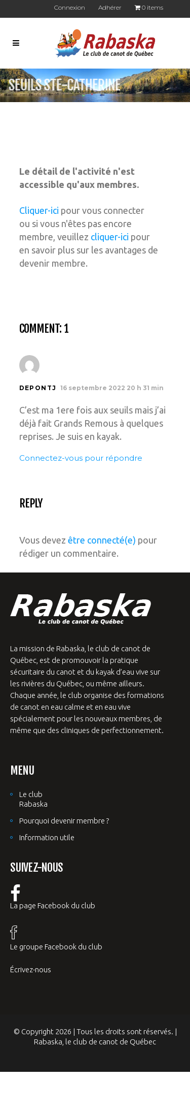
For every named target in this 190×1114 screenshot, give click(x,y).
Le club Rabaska (33, 799)
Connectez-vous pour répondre (80, 458)
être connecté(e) (102, 540)
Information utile (46, 837)
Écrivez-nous (30, 969)
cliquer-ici (110, 237)
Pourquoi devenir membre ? (64, 820)
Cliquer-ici (39, 210)
